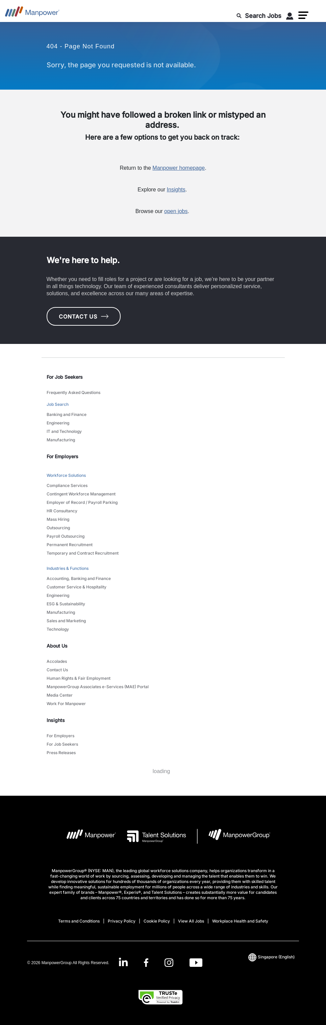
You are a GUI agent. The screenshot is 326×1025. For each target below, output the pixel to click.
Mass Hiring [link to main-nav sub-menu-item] (58, 519)
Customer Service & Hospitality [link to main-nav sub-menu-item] (76, 586)
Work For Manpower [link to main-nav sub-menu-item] (66, 703)
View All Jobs (191, 921)
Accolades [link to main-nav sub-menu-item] (57, 661)
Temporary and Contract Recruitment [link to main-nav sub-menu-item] (83, 553)
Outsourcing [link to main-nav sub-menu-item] (58, 527)
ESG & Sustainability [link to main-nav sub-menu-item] (66, 603)
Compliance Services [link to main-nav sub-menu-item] (67, 485)
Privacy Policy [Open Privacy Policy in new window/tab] (121, 921)
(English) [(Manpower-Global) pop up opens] (271, 957)
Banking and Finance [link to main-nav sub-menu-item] (66, 414)
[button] (303, 15)
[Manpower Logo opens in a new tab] (86, 836)
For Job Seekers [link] (65, 377)
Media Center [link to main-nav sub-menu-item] (60, 695)
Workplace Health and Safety (240, 921)
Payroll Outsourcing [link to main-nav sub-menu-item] (65, 536)
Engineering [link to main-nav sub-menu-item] (58, 422)
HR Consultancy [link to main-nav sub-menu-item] (62, 510)
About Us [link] (57, 646)
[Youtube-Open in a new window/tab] (196, 962)
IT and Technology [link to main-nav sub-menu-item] (64, 431)
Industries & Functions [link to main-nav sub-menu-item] (68, 568)
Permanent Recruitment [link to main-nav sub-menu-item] (70, 544)
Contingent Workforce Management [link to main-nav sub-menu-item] (81, 493)
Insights (176, 189)
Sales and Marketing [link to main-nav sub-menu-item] (66, 620)
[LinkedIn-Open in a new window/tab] (123, 962)
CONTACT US (83, 316)
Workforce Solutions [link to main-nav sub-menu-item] (66, 475)
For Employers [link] (62, 456)
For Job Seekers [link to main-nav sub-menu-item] (62, 744)
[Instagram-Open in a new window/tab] (169, 962)
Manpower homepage (178, 168)
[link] (160, 962)
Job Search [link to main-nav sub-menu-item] (58, 404)
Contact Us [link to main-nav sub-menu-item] (57, 669)
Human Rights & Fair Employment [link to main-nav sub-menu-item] (78, 678)
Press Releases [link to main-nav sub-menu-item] (61, 752)
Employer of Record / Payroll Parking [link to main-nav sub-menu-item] (82, 502)
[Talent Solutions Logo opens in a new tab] (151, 836)
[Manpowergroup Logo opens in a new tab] (234, 836)
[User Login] (290, 17)
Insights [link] (56, 720)
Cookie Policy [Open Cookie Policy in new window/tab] (157, 921)
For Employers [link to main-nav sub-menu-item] (60, 735)
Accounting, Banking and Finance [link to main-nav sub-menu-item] (79, 578)
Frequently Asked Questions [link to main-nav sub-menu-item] (73, 392)
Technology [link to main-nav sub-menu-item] (58, 629)
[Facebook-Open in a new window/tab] (146, 962)
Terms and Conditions (79, 921)
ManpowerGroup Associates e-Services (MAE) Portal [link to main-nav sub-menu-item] (98, 686)
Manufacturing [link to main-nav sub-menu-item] (61, 439)
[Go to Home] (32, 13)
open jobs (175, 211)
